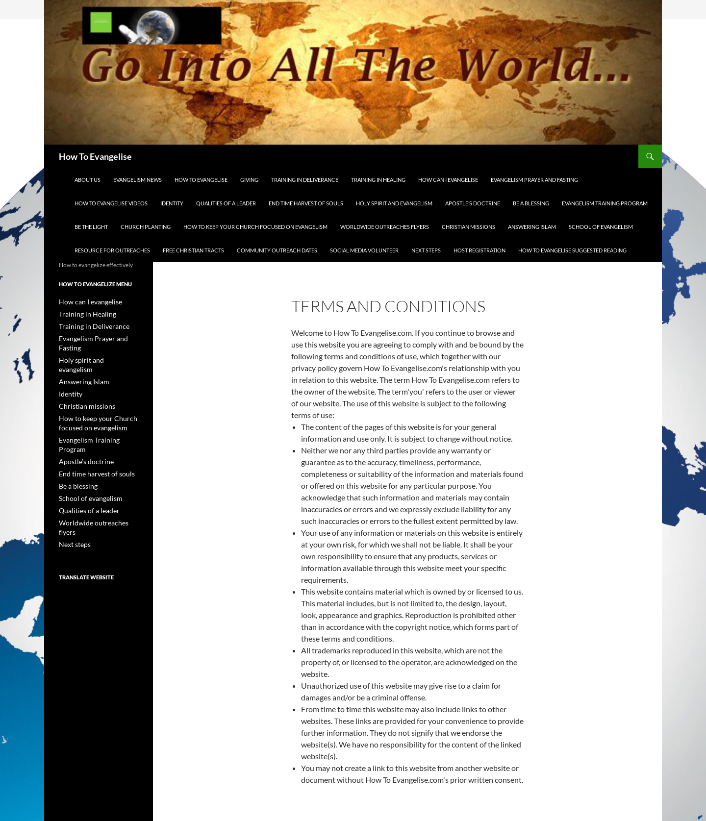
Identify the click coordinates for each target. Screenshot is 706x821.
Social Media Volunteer (364, 250)
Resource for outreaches (112, 250)
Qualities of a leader (226, 203)
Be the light (91, 227)
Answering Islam (532, 227)
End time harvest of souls (306, 203)
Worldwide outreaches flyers (384, 227)
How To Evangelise (95, 156)
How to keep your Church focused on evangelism (255, 227)
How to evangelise (201, 179)
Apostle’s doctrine (472, 203)
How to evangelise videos (111, 203)
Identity (171, 203)
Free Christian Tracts (193, 250)
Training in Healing (378, 179)
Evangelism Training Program (605, 203)
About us (88, 179)
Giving (249, 179)
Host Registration (479, 250)
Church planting (146, 227)
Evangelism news (137, 179)
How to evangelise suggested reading (572, 250)
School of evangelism (601, 227)
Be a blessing (531, 203)
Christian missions (468, 227)
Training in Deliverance (304, 179)
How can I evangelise (448, 179)
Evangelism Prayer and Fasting (534, 179)
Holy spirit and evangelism (394, 203)
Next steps (426, 250)
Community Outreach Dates (277, 250)
